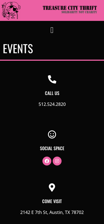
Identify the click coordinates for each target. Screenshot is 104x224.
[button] (52, 30)
